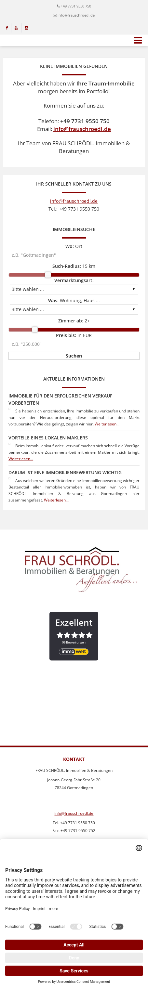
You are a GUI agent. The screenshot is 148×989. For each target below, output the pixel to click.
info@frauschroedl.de (76, 15)
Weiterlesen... (107, 424)
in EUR (74, 335)
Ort (73, 246)
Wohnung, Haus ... (74, 300)
